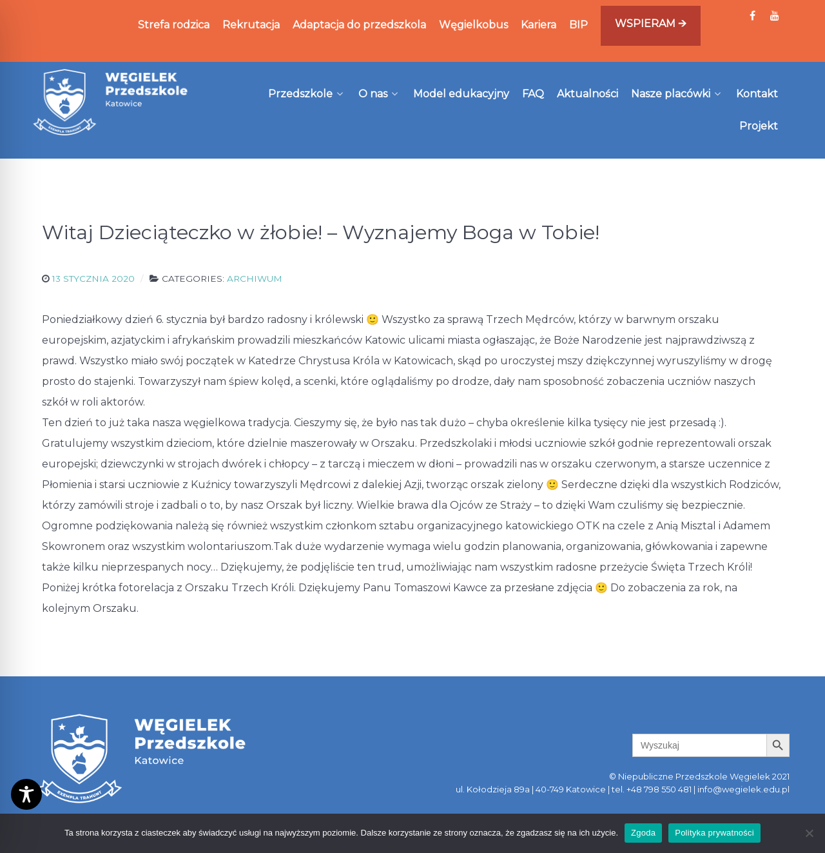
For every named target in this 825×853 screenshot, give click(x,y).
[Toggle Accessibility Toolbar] (26, 794)
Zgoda (643, 833)
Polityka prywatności (714, 833)
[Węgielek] (110, 101)
